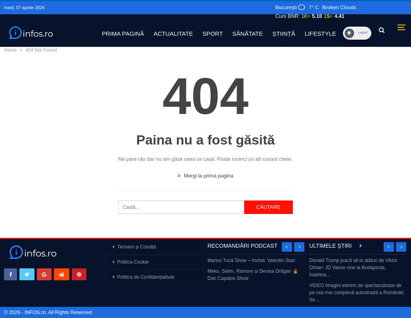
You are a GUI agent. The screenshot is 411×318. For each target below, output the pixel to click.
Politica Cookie (133, 262)
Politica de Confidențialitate (146, 277)
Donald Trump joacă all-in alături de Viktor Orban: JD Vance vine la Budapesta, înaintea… (353, 268)
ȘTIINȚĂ (283, 33)
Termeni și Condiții (136, 247)
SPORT (213, 33)
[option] (257, 270)
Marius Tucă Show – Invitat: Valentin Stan (251, 260)
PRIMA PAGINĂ (123, 33)
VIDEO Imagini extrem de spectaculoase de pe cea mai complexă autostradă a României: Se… (357, 293)
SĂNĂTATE (247, 33)
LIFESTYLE (320, 33)
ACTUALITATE (173, 33)
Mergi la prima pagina (205, 176)
